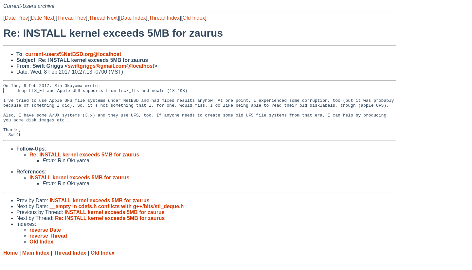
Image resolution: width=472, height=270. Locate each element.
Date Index (133, 18)
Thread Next (103, 18)
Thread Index (164, 18)
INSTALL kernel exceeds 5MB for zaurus (79, 188)
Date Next (42, 18)
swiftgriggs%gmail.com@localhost (111, 66)
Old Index (194, 18)
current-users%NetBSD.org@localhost (73, 54)
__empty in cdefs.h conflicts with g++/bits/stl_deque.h (116, 217)
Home (10, 263)
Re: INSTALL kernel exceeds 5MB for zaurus (84, 165)
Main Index (35, 263)
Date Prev (16, 18)
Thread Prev (71, 18)
